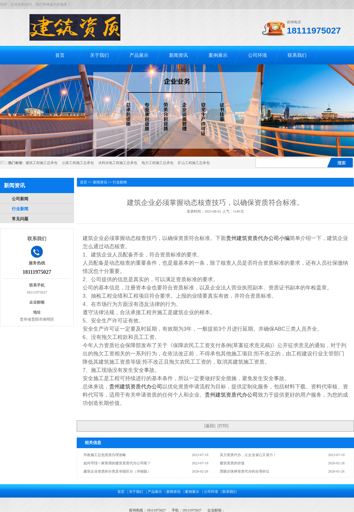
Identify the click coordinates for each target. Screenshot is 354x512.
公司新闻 (20, 199)
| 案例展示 (191, 492)
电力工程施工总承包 (157, 163)
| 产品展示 (154, 492)
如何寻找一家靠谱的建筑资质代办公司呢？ (117, 463)
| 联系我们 (229, 492)
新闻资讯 (178, 55)
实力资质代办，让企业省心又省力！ (248, 455)
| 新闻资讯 (173, 492)
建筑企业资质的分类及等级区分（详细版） (117, 471)
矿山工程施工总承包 (194, 163)
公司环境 (257, 55)
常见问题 (20, 219)
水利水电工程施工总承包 (117, 163)
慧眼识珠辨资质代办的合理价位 (244, 471)
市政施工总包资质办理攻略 (104, 455)
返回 (210, 426)
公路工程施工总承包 (78, 163)
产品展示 (139, 55)
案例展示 (218, 55)
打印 (223, 426)
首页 (60, 55)
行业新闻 (20, 209)
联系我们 (297, 55)
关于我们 (99, 55)
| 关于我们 (135, 492)
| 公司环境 (210, 492)
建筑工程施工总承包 (42, 163)
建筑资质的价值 (232, 463)
